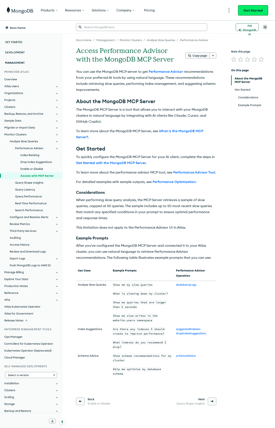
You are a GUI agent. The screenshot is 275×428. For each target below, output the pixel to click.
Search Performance (29, 210)
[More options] (212, 56)
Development (15, 52)
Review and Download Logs (28, 251)
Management (15, 62)
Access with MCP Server (37, 175)
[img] (233, 59)
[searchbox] (141, 27)
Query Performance (28, 196)
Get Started (253, 10)
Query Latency (25, 189)
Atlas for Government (18, 313)
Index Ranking (29, 155)
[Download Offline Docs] (52, 421)
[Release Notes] (31, 320)
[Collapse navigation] (62, 421)
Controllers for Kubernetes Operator (28, 343)
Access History (19, 244)
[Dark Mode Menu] (265, 27)
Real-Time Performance (31, 203)
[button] (31, 375)
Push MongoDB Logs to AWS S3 (30, 265)
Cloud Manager (14, 357)
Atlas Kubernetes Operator (22, 306)
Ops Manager (13, 336)
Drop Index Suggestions (36, 162)
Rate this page (240, 51)
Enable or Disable (31, 169)
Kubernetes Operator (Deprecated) (28, 350)
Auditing (15, 237)
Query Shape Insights (29, 182)
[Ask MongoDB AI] (247, 27)
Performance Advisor (166, 71)
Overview (10, 79)
